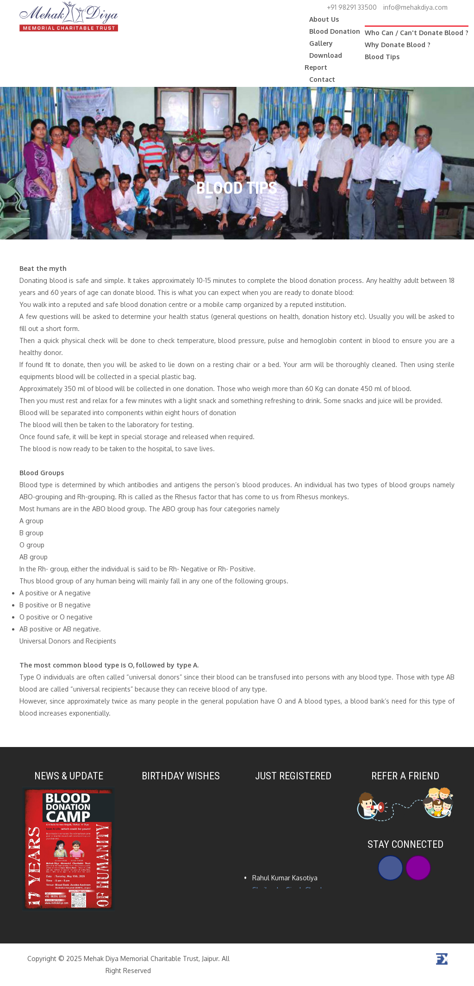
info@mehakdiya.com (415, 7)
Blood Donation (334, 31)
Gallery (321, 43)
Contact (322, 79)
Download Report (323, 61)
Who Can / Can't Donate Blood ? (416, 33)
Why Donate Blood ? (397, 45)
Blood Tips (382, 57)
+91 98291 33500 (352, 7)
